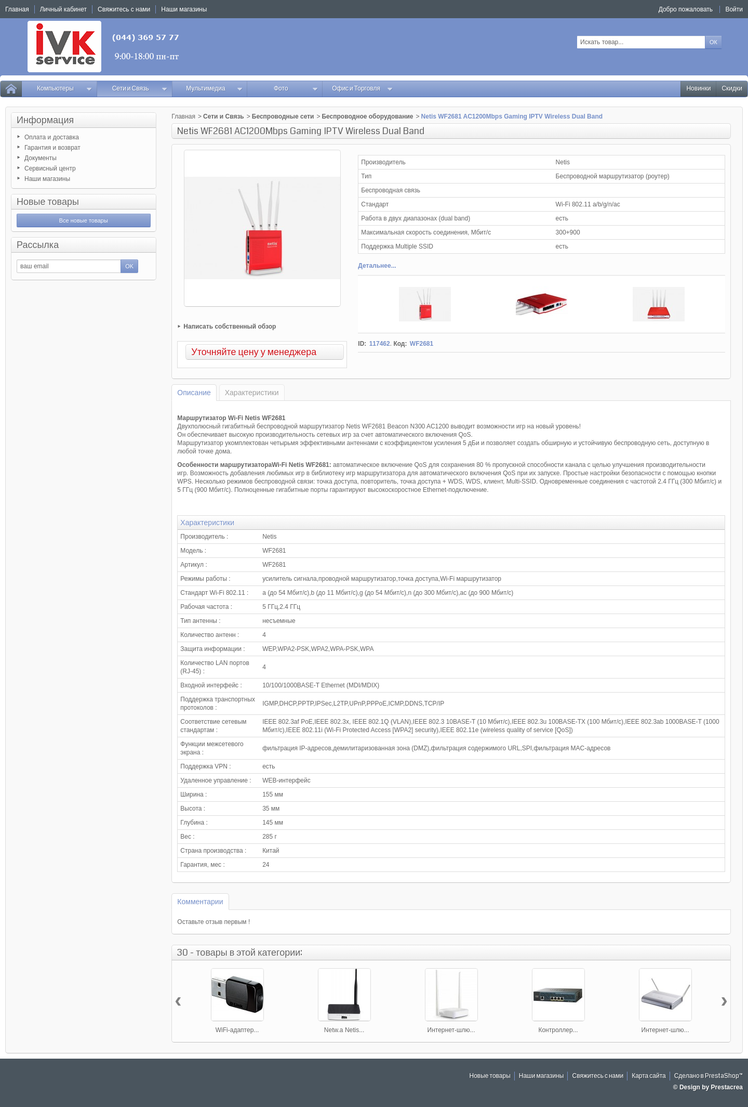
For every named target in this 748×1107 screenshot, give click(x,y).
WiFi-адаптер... (237, 1030)
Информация (45, 120)
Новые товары (48, 202)
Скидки (732, 88)
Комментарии (200, 901)
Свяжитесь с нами (597, 1076)
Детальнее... (377, 265)
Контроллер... (558, 1030)
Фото (296, 88)
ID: (362, 343)
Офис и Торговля (362, 88)
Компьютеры (64, 88)
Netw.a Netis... (344, 1030)
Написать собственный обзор (229, 326)
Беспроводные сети (283, 116)
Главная (183, 116)
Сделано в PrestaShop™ (708, 1076)
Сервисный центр (50, 168)
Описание (193, 392)
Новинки (698, 88)
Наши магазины (47, 179)
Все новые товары (83, 220)
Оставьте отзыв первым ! (213, 922)
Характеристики (252, 392)
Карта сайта (649, 1076)
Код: (400, 343)
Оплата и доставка (51, 137)
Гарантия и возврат (52, 147)
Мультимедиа (214, 88)
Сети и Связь (140, 88)
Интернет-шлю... (451, 1030)
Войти (734, 9)
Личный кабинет (63, 9)
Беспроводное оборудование (367, 116)
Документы (40, 158)
